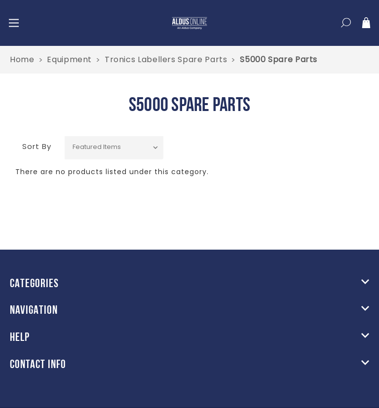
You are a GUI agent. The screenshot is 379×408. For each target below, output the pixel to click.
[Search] (346, 25)
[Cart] (366, 24)
